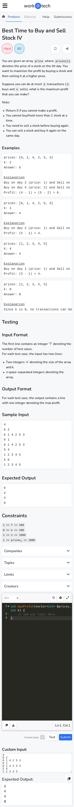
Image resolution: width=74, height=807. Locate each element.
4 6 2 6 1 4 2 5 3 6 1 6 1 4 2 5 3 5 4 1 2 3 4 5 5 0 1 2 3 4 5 (37, 762)
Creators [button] (37, 586)
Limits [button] (37, 574)
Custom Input (31, 737)
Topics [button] (37, 562)
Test (52, 737)
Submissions (63, 17)
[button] (55, 49)
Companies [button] (37, 550)
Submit (65, 737)
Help (45, 17)
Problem (14, 17)
